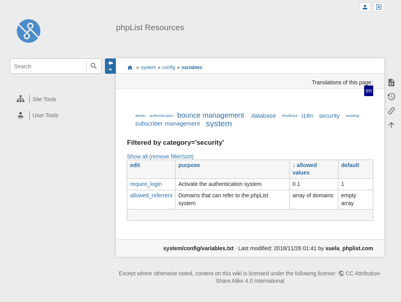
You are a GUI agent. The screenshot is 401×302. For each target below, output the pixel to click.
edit (135, 165)
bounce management (210, 115)
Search (93, 66)
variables (192, 67)
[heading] (56, 99)
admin (140, 115)
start (129, 67)
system (148, 67)
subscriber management (167, 123)
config (169, 67)
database (263, 115)
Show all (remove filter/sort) (160, 156)
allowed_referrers (151, 195)
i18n (307, 115)
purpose (189, 165)
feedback (290, 115)
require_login (146, 184)
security (329, 115)
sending (352, 115)
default (350, 165)
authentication (161, 115)
